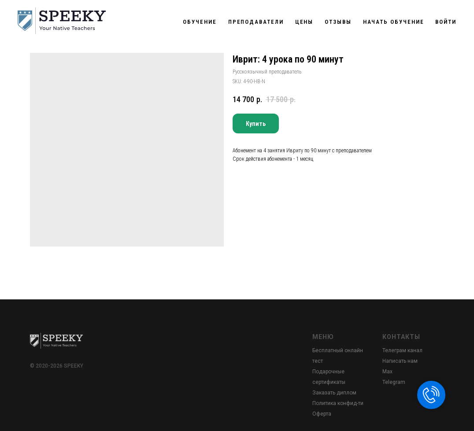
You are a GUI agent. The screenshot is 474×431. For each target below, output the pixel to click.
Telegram (393, 382)
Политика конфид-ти (337, 403)
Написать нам (400, 361)
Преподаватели (256, 21)
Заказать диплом (334, 393)
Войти (445, 21)
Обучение (199, 21)
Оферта (321, 414)
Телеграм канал (402, 350)
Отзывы (338, 21)
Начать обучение (393, 21)
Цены (304, 21)
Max (387, 371)
